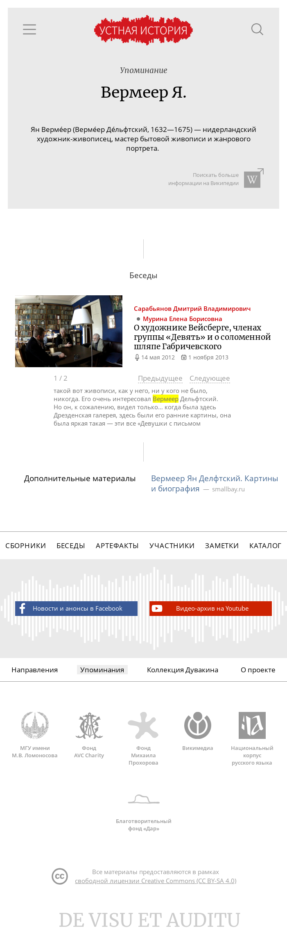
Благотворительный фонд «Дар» (144, 808)
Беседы (71, 545)
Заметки (222, 545)
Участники (172, 545)
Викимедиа (198, 731)
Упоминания (102, 669)
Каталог (265, 545)
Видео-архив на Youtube (199, 608)
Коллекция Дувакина (182, 669)
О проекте (258, 669)
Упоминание (143, 70)
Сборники (25, 545)
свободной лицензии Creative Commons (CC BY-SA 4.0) (155, 881)
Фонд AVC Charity (89, 735)
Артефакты (117, 545)
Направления (34, 669)
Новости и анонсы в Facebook (69, 608)
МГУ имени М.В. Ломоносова (35, 735)
